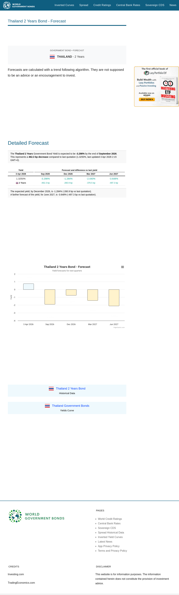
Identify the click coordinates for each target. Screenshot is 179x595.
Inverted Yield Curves (110, 537)
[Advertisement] (67, 35)
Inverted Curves (64, 5)
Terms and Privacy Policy (112, 550)
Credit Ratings (102, 5)
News (173, 5)
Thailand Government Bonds (70, 405)
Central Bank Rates (128, 5)
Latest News (105, 541)
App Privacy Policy (109, 546)
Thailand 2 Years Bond (70, 388)
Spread (83, 5)
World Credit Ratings (110, 519)
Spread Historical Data (111, 532)
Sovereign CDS (155, 5)
